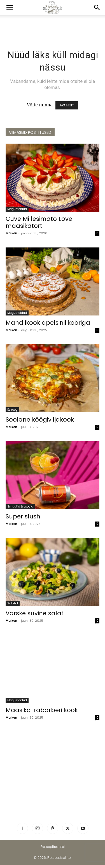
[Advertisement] (52, 25)
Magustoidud (17, 209)
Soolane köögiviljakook (40, 419)
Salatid (12, 603)
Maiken (11, 233)
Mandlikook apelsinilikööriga (48, 323)
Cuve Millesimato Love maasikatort (39, 222)
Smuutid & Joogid (20, 506)
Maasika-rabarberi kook (42, 710)
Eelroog (12, 410)
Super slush (23, 516)
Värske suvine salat (35, 613)
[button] (9, 7)
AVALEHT (67, 105)
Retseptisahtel (53, 846)
